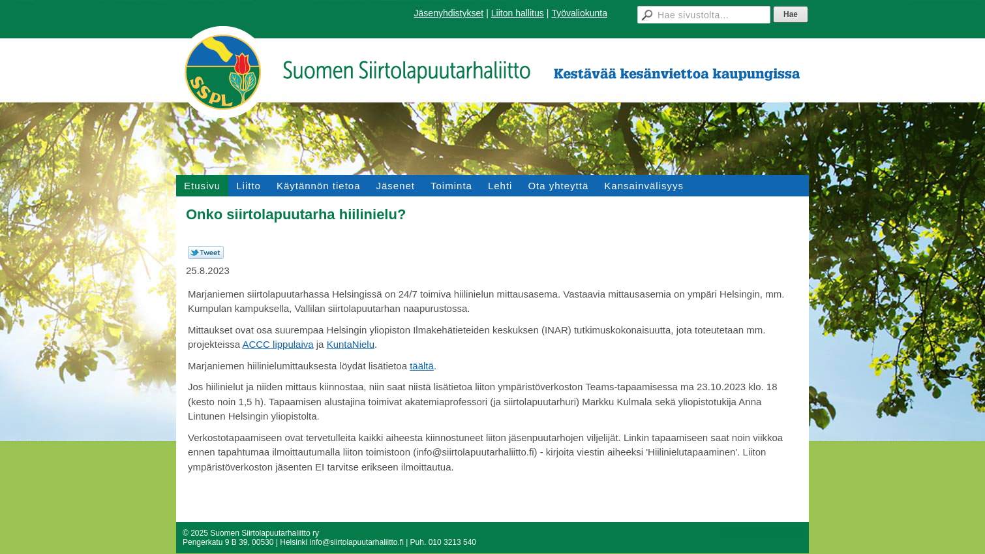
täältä (422, 365)
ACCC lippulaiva (277, 344)
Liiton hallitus (517, 13)
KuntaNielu (350, 344)
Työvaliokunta (579, 13)
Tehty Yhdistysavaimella (760, 533)
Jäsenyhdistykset (449, 13)
